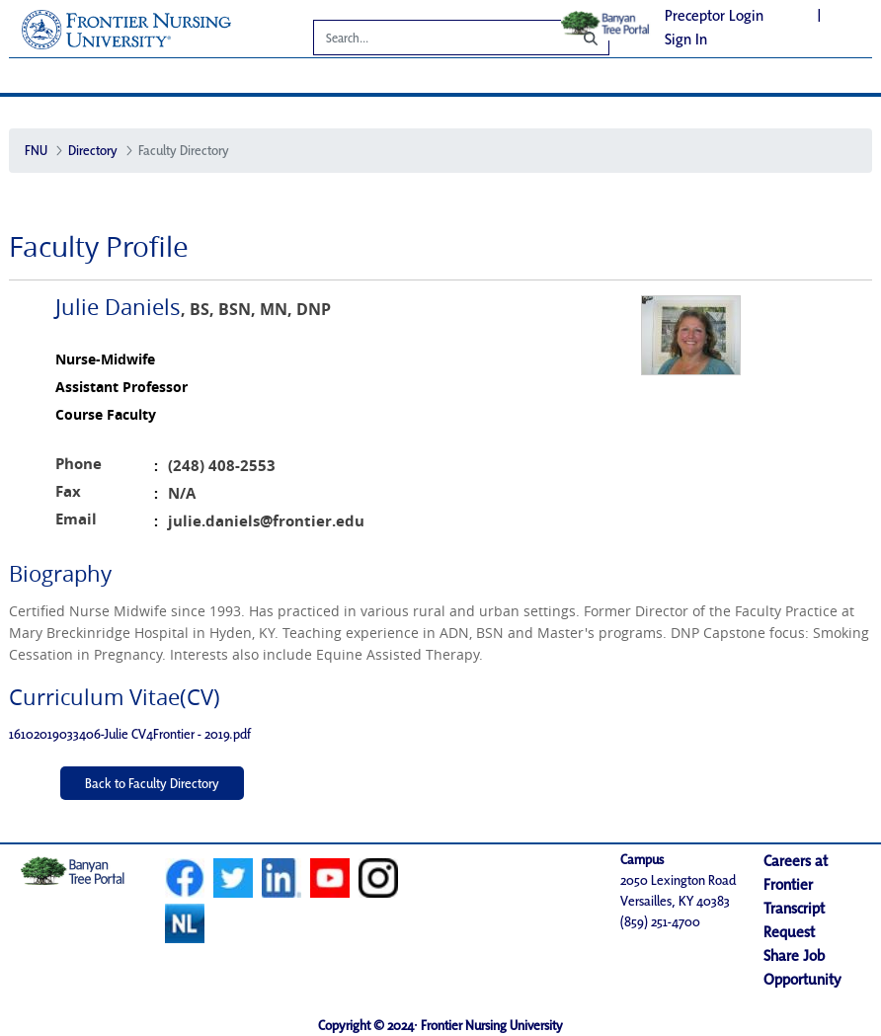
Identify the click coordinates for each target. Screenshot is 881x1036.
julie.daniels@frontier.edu (266, 521)
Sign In (686, 39)
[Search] (428, 40)
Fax (68, 491)
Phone (78, 463)
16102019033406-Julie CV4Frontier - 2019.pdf (130, 734)
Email (76, 519)
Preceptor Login (714, 15)
